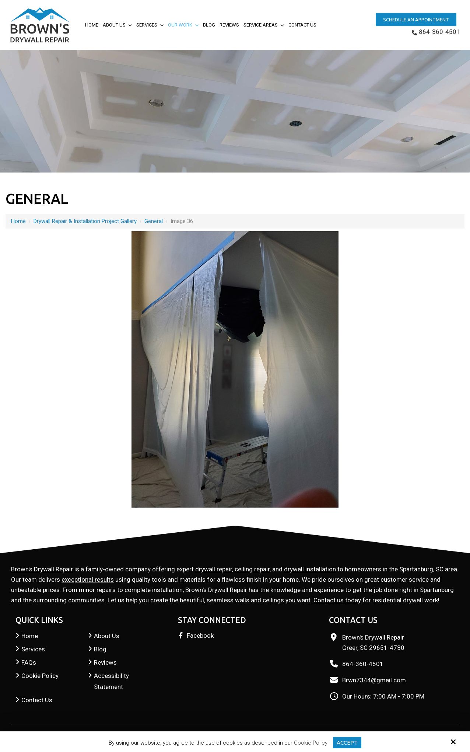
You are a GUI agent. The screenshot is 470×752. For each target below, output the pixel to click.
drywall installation (310, 569)
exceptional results (88, 579)
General (153, 221)
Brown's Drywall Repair (42, 569)
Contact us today (337, 600)
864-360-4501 (436, 31)
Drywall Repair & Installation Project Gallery (85, 221)
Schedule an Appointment (416, 19)
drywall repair (213, 569)
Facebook (200, 635)
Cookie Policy (310, 742)
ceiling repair (252, 569)
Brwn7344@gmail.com (374, 680)
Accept (347, 742)
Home (18, 221)
